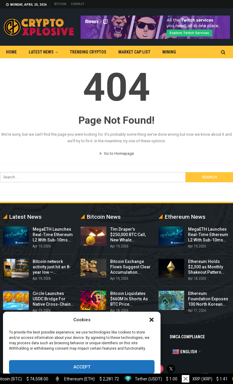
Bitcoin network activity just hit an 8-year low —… (52, 267)
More (193, 52)
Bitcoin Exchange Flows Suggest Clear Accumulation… (130, 267)
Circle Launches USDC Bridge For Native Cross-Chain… (53, 299)
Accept (81, 367)
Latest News (41, 52)
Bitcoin (60, 4)
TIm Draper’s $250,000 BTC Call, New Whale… (128, 234)
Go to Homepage (116, 153)
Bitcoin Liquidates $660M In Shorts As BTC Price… (129, 299)
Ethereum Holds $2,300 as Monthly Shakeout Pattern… (206, 267)
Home (11, 52)
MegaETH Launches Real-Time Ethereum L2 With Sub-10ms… (53, 234)
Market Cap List (134, 52)
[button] (152, 320)
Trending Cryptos (88, 52)
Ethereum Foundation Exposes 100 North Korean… (208, 299)
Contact (77, 4)
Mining (169, 52)
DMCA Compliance (187, 336)
